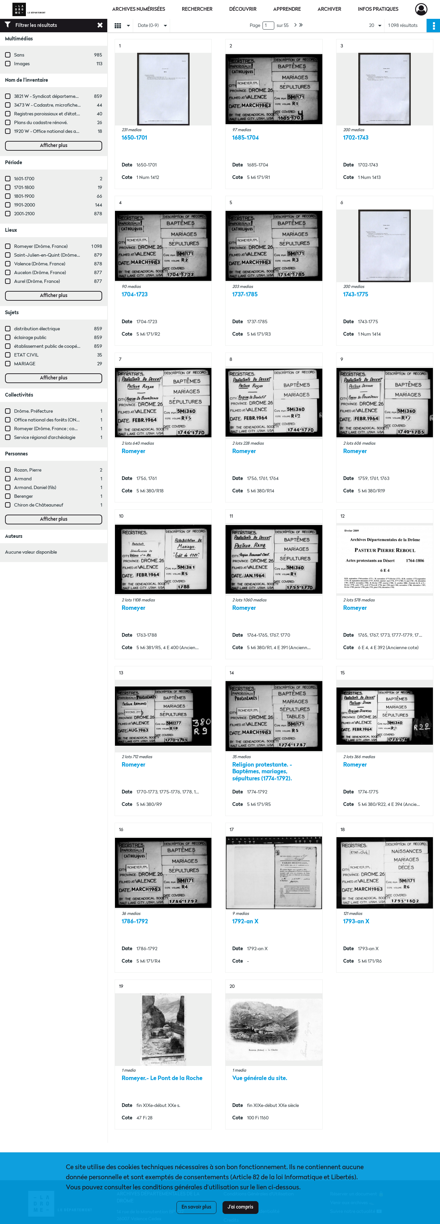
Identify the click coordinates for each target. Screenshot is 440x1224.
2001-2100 (24, 214)
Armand (23, 479)
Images (22, 64)
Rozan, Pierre (27, 470)
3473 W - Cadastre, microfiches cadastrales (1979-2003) (72, 105)
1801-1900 (24, 196)
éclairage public (30, 337)
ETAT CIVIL (26, 355)
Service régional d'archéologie (44, 437)
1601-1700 (24, 179)
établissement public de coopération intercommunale (70, 346)
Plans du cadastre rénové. (41, 122)
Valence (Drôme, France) (39, 264)
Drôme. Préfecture (33, 411)
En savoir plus (196, 1207)
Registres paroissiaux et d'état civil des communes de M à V (75, 114)
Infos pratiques (378, 9)
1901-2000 (24, 205)
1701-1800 (24, 187)
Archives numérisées (138, 9)
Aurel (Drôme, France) (37, 281)
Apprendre (287, 9)
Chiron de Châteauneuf (38, 505)
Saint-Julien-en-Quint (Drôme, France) (54, 255)
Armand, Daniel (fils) (35, 487)
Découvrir (242, 9)
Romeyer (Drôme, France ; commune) (53, 428)
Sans (19, 55)
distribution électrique (37, 329)
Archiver (329, 9)
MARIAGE (24, 364)
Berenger (23, 496)
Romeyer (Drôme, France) (41, 246)
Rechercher (197, 9)
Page (255, 25)
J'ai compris (240, 1207)
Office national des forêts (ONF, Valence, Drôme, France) (72, 420)
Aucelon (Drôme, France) (40, 272)
